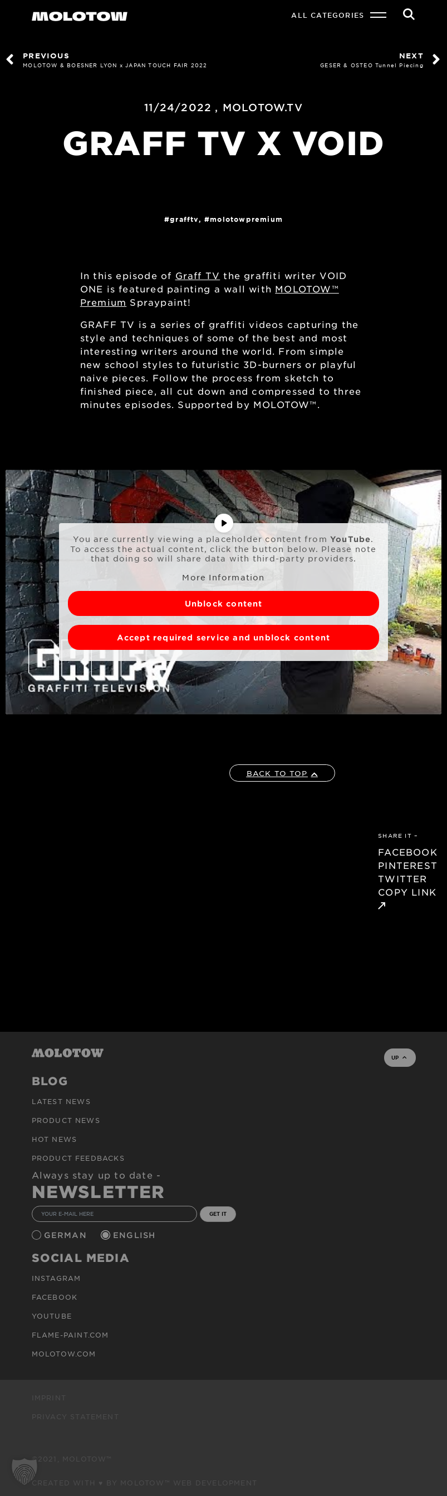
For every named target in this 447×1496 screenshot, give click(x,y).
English (136, 1235)
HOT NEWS (54, 1139)
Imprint (49, 1397)
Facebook (55, 1297)
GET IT (218, 1213)
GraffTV (184, 219)
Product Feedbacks (78, 1158)
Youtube (52, 1315)
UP (398, 1057)
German (67, 1235)
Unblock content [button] (224, 603)
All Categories (327, 15)
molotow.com (64, 1353)
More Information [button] (223, 577)
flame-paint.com (70, 1334)
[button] (24, 1471)
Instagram (56, 1278)
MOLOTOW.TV (263, 107)
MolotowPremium (246, 219)
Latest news (61, 1101)
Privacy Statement (75, 1416)
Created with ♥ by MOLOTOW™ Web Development (145, 1482)
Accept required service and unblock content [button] (224, 637)
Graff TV (197, 275)
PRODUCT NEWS (66, 1120)
